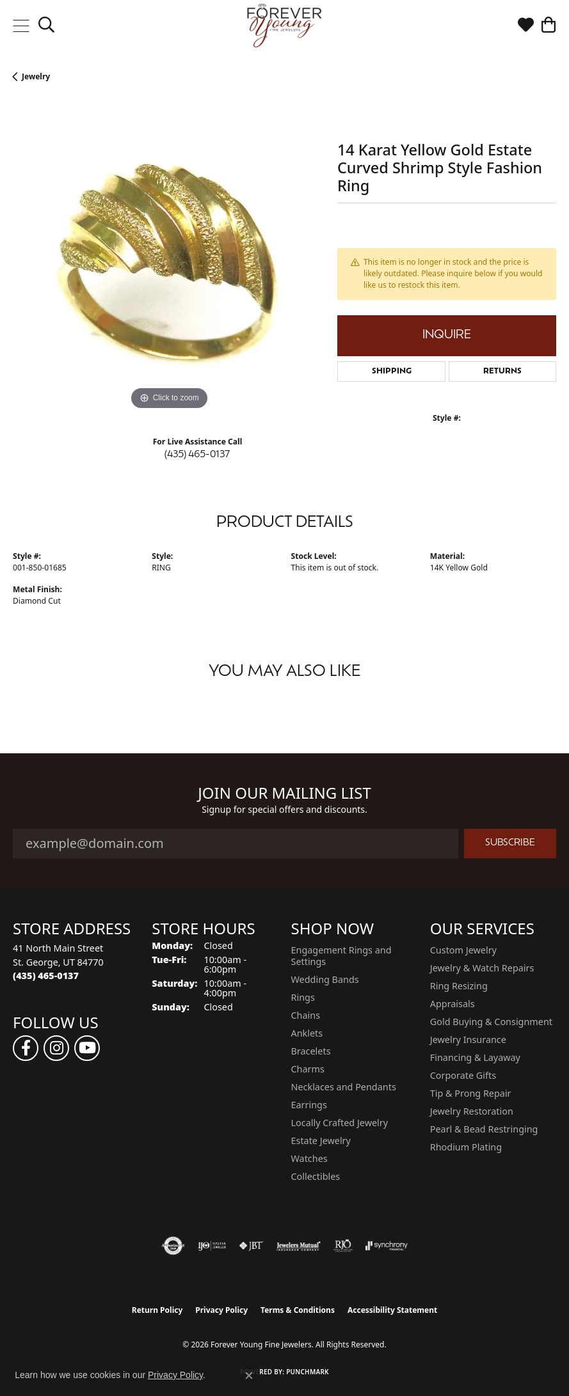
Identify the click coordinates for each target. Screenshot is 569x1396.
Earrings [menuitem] (309, 1105)
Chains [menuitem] (306, 1015)
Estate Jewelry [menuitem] (321, 1140)
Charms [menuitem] (308, 1069)
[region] (169, 257)
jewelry (36, 76)
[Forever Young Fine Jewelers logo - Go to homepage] (284, 25)
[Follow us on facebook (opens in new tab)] (25, 1048)
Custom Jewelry (463, 950)
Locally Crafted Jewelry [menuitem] (340, 1123)
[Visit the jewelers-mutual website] (298, 1245)
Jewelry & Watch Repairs (482, 968)
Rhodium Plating (466, 1147)
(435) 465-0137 (197, 455)
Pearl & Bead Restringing (484, 1129)
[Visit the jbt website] (251, 1245)
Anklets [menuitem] (307, 1033)
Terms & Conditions (297, 1310)
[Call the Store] (46, 975)
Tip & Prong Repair (470, 1093)
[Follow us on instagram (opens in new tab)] (56, 1048)
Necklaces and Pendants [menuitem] (343, 1087)
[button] (46, 25)
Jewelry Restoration (471, 1111)
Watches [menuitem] (309, 1158)
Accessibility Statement (392, 1310)
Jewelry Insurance (468, 1039)
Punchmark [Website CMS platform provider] (307, 1371)
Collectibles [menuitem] (316, 1176)
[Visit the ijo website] (212, 1245)
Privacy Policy (221, 1310)
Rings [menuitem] (303, 997)
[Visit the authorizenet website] (173, 1245)
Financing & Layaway (475, 1057)
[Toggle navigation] (20, 25)
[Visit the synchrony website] (386, 1245)
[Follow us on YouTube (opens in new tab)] (87, 1048)
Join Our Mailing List (284, 793)
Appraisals (452, 1004)
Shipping (392, 371)
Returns (502, 371)
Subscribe (510, 843)
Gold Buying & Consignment (491, 1022)
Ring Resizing (459, 986)
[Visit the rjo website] (343, 1245)
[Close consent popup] (249, 1375)
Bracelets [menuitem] (311, 1051)
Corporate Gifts (463, 1075)
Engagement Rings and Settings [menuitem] (341, 956)
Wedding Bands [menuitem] (325, 979)
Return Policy (157, 1310)
